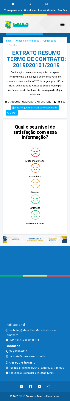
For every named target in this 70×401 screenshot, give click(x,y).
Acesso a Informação (27, 40)
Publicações (49, 40)
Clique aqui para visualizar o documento (35, 107)
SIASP (22, 396)
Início (9, 40)
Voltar (11, 113)
